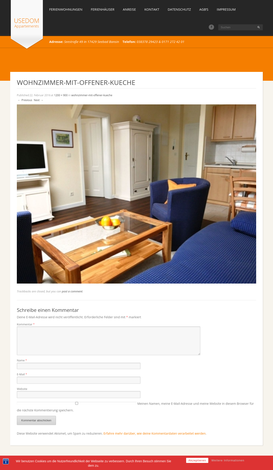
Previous (24, 100)
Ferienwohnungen (65, 9)
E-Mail (22, 374)
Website (22, 389)
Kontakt (151, 9)
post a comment (72, 291)
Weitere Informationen (227, 467)
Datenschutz (179, 9)
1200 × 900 (61, 95)
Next (39, 100)
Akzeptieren (197, 467)
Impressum (226, 9)
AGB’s (204, 9)
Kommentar (26, 324)
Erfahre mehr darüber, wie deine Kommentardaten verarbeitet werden (154, 433)
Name (22, 360)
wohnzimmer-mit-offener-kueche (91, 95)
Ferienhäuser (102, 9)
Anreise (129, 9)
